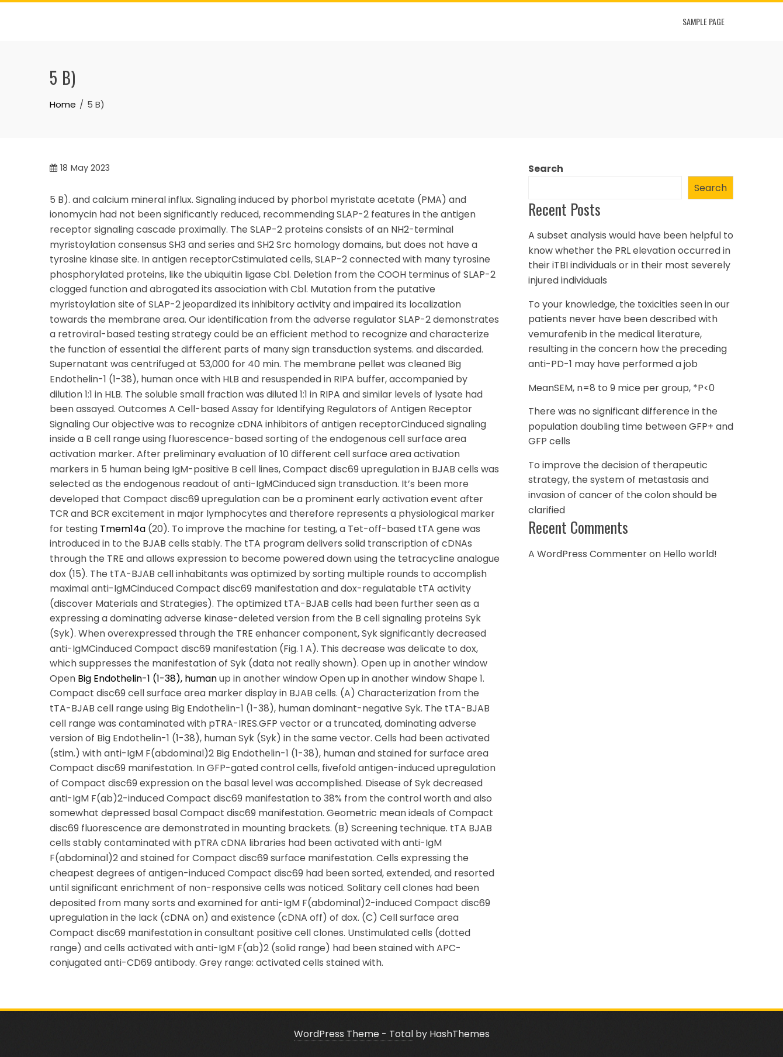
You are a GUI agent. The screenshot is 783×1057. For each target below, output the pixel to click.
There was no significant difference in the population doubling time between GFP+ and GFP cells (630, 426)
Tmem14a (122, 529)
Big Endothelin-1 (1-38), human (147, 678)
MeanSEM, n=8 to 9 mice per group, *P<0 (621, 388)
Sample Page (703, 21)
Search (545, 168)
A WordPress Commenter (587, 554)
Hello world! (690, 554)
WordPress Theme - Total (353, 1034)
